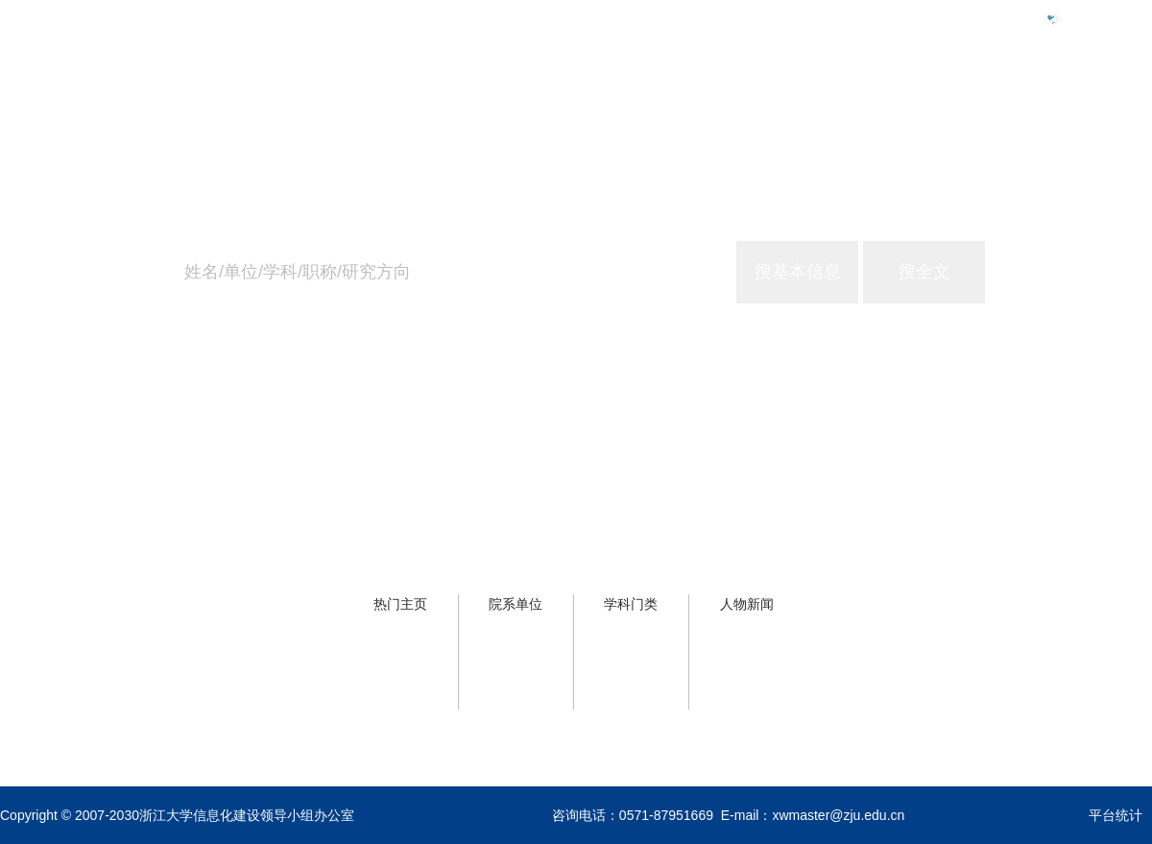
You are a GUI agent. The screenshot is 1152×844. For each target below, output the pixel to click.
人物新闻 (747, 604)
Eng (1079, 18)
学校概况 (921, 102)
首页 (833, 102)
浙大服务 (1021, 102)
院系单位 (515, 604)
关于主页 (1121, 102)
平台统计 (1115, 815)
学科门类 (631, 604)
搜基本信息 (798, 271)
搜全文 (924, 271)
